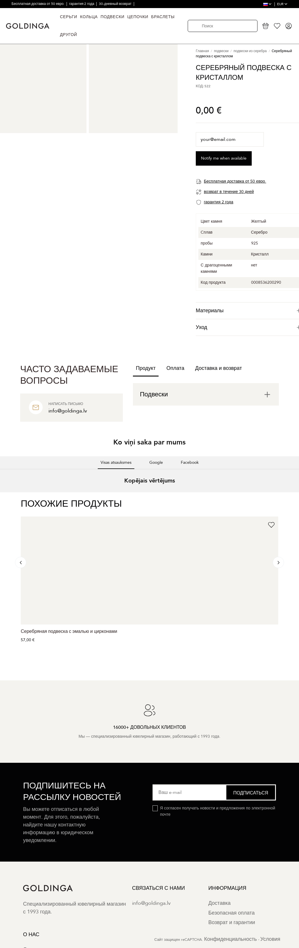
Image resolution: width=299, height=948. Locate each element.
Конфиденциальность (230, 939)
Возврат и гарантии (231, 922)
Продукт (145, 368)
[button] (4, 498)
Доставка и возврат (218, 368)
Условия (270, 939)
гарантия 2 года (82, 3)
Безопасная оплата (231, 913)
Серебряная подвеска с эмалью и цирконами (69, 631)
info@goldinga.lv (151, 903)
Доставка (219, 903)
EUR (282, 4)
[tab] (206, 394)
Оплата (175, 368)
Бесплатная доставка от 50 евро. (38, 3)
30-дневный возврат (115, 3)
